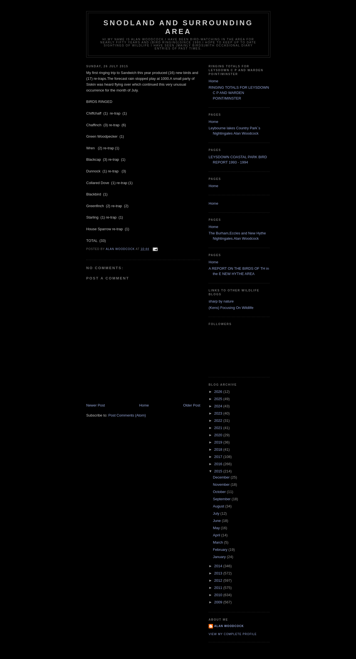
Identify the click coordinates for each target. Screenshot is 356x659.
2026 (218, 392)
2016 (218, 464)
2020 (218, 435)
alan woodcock (229, 626)
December (222, 477)
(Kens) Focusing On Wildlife (231, 308)
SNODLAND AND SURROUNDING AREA (178, 27)
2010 (218, 595)
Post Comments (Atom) (127, 415)
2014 (218, 566)
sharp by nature (221, 301)
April (217, 535)
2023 (218, 413)
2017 (218, 457)
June (217, 521)
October (220, 492)
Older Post (191, 405)
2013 (218, 573)
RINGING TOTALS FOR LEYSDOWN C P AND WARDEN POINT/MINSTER (239, 92)
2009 (218, 602)
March (218, 542)
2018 (218, 449)
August (219, 506)
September (222, 499)
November (222, 484)
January (220, 557)
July (217, 513)
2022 (218, 420)
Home (144, 405)
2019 (218, 442)
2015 (218, 471)
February (221, 549)
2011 (218, 588)
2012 (218, 580)
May (217, 528)
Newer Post (95, 405)
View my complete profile (233, 634)
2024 (218, 406)
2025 (218, 399)
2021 (218, 428)
